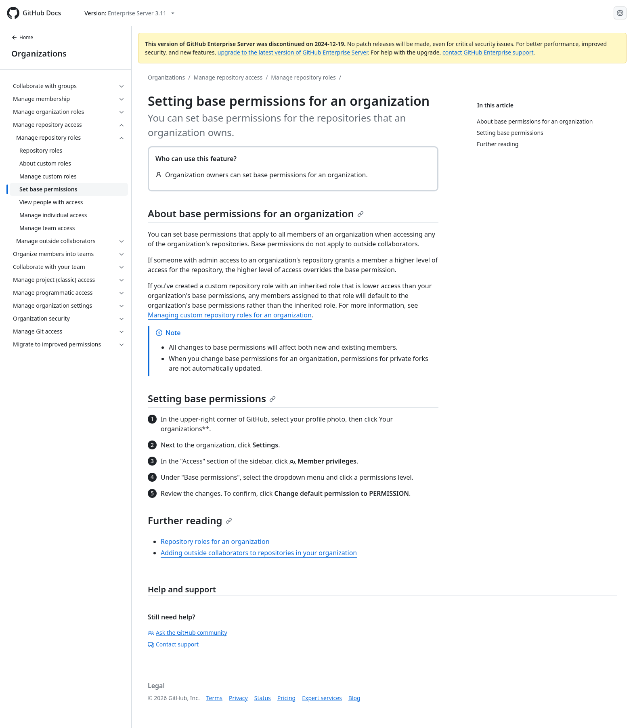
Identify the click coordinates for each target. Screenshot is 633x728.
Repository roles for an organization (215, 541)
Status (262, 698)
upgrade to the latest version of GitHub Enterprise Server (293, 52)
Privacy (238, 698)
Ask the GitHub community (187, 632)
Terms (214, 698)
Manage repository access (227, 77)
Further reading (190, 520)
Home (22, 37)
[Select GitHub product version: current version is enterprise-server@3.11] (129, 13)
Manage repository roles (303, 77)
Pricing (286, 698)
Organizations (39, 53)
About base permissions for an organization (256, 213)
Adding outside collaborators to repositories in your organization (259, 552)
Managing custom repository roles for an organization (230, 315)
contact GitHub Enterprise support (488, 52)
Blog (354, 698)
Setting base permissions (212, 398)
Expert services (322, 698)
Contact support (173, 644)
